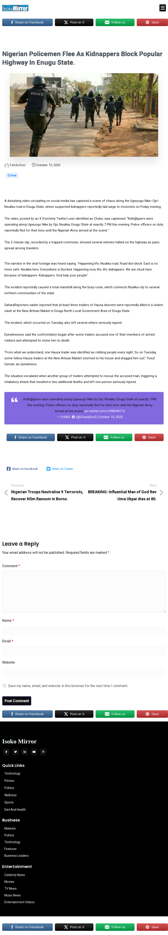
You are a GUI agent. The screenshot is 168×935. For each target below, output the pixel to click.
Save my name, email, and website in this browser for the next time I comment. (68, 686)
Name (8, 620)
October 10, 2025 (110, 417)
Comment (11, 566)
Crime (12, 175)
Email (7, 641)
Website (8, 662)
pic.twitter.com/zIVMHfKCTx (104, 411)
